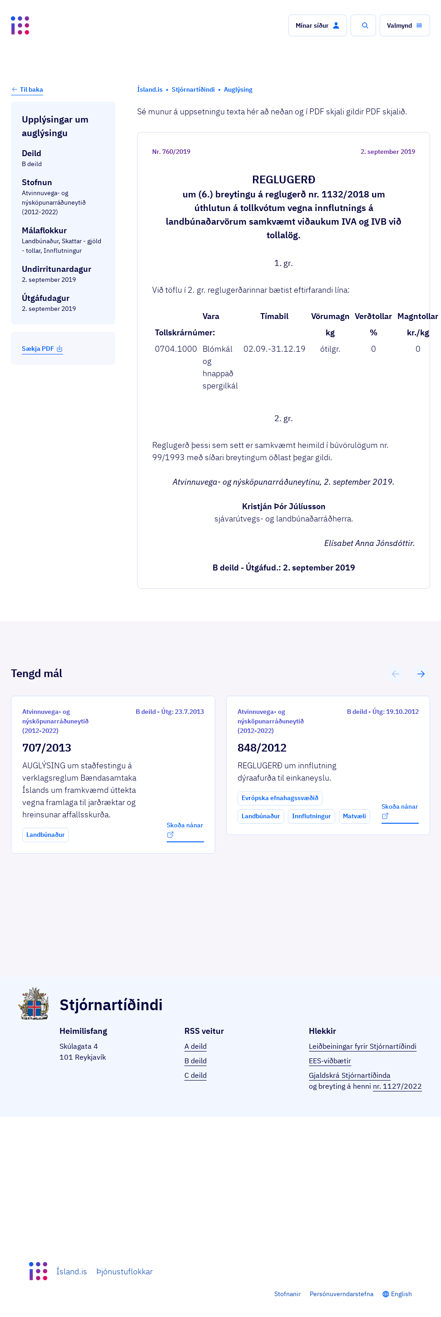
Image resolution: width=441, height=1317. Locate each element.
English (401, 1294)
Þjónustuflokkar (124, 1271)
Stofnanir (287, 1294)
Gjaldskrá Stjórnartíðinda (350, 1075)
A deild (195, 1046)
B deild (195, 1060)
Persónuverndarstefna (341, 1294)
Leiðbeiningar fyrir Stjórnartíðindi (362, 1046)
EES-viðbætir (330, 1060)
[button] (317, 25)
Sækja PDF (42, 348)
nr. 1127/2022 (397, 1086)
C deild (195, 1075)
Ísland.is (71, 1271)
